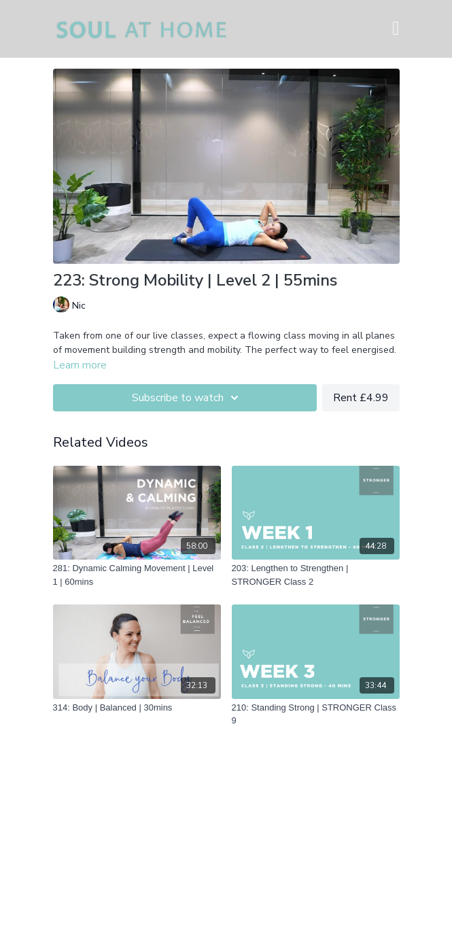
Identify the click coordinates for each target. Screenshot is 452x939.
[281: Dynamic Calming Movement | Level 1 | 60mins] (137, 575)
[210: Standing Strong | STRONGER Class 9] (316, 714)
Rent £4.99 (361, 397)
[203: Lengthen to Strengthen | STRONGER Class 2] (316, 575)
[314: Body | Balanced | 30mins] (137, 708)
